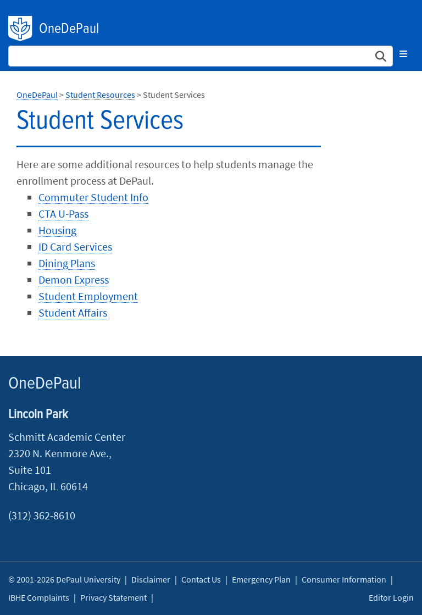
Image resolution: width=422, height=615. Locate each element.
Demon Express (73, 279)
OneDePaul (69, 29)
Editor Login (391, 597)
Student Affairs (72, 312)
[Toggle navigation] (403, 54)
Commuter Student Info (93, 197)
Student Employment (88, 296)
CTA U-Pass (63, 213)
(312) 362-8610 (41, 515)
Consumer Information (344, 579)
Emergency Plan (261, 579)
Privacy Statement (113, 597)
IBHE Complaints (38, 597)
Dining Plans (66, 263)
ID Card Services (75, 246)
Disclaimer (150, 579)
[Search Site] (200, 56)
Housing (57, 230)
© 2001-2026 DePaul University (64, 579)
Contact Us (201, 579)
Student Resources (100, 94)
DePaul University (21, 28)
